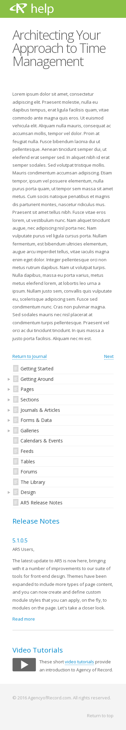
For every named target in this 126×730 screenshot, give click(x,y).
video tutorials (79, 662)
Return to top (100, 715)
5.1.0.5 (20, 540)
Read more (23, 619)
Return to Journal (29, 356)
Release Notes (35, 521)
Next (109, 356)
